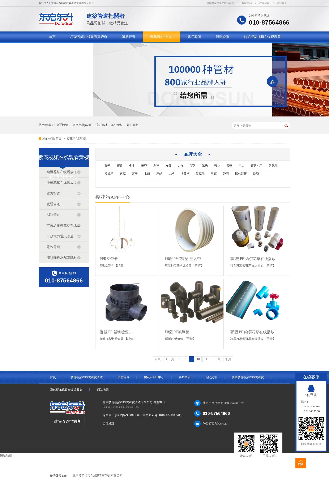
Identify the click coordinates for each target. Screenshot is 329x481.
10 (198, 359)
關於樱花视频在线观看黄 (262, 37)
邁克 (123, 173)
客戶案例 (194, 37)
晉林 (217, 165)
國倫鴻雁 (241, 173)
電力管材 (132, 125)
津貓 (159, 173)
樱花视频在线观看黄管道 (88, 37)
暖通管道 (63, 125)
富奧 (135, 173)
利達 (156, 165)
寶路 (120, 165)
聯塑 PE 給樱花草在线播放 (252, 332)
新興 (193, 165)
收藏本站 (247, 3)
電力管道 (53, 193)
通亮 (226, 173)
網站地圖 (282, 3)
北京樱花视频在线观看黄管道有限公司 (98, 475)
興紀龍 (273, 165)
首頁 (52, 37)
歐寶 (256, 173)
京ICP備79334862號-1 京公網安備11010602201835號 (147, 415)
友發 (168, 165)
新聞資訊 (222, 37)
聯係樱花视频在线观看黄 (220, 3)
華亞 (144, 165)
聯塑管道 (128, 37)
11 (205, 359)
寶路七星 (256, 165)
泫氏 (205, 165)
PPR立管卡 (109, 259)
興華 (229, 165)
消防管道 (53, 215)
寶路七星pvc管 (82, 125)
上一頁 (169, 359)
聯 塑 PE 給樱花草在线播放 (252, 259)
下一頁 (216, 359)
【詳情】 (120, 265)
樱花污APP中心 (161, 37)
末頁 (228, 359)
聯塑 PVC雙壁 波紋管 (183, 259)
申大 (241, 165)
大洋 (181, 165)
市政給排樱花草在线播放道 (64, 225)
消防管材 (101, 125)
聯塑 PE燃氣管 (177, 332)
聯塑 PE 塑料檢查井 (116, 332)
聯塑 (108, 165)
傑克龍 (200, 173)
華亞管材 (117, 125)
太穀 (147, 173)
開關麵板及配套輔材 (62, 257)
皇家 (214, 173)
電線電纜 (53, 247)
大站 (171, 173)
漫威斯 (109, 173)
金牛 (132, 165)
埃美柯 (185, 173)
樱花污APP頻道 (77, 138)
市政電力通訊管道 (60, 236)
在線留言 (264, 3)
